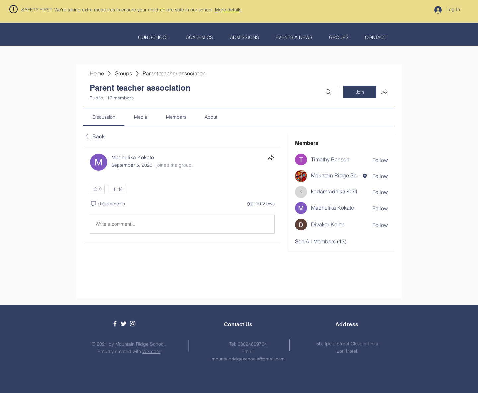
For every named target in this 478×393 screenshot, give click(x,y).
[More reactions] (117, 189)
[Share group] (384, 92)
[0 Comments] (107, 204)
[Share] (271, 158)
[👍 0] (97, 189)
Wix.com (151, 351)
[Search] (328, 92)
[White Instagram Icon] (132, 323)
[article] (182, 195)
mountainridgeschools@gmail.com (248, 359)
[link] (103, 117)
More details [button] (228, 10)
